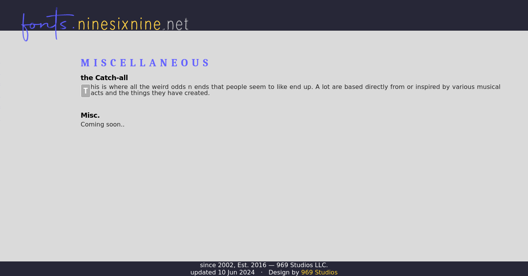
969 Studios (319, 272)
